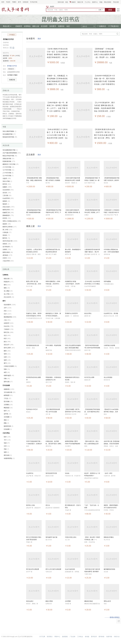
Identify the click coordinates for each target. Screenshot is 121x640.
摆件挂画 (8, 455)
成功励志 (7, 255)
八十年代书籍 (8, 173)
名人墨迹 (8, 291)
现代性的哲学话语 (51, 473)
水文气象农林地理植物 (12, 153)
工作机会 (80, 636)
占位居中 (15, 9)
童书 (7, 363)
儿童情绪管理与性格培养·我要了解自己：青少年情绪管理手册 (92, 252)
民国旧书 (8, 282)
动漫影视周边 (9, 458)
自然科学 (8, 323)
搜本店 (84, 26)
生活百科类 (8, 190)
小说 (7, 320)
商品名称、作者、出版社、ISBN (57, 10)
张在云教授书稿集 (9, 131)
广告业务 (72, 636)
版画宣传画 (8, 426)
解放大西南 (49, 601)
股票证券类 (8, 252)
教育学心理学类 (9, 227)
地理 (7, 360)
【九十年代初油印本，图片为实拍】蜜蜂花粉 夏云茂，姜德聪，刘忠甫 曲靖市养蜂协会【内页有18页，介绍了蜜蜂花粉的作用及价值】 (104, 108)
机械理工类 (8, 212)
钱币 (7, 411)
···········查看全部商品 (112, 617)
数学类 (6, 238)
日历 (7, 446)
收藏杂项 (9, 389)
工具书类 (7, 195)
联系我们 (50, 636)
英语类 (6, 235)
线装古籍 (8, 278)
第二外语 (7, 229)
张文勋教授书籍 (9, 134)
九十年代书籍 (8, 175)
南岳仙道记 (29, 601)
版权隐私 (65, 636)
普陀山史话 (107, 601)
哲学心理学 (9, 348)
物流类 (6, 204)
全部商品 (27, 26)
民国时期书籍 (9, 161)
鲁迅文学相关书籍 (10, 156)
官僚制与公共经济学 (71, 313)
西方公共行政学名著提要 (53, 569)
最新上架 (35, 26)
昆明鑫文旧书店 (8, 39)
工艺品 (7, 398)
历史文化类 (8, 207)
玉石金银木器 (9, 392)
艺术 (7, 314)
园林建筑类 (8, 215)
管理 (7, 354)
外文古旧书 (9, 297)
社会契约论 (29, 473)
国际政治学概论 (109, 537)
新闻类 (6, 201)
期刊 (7, 285)
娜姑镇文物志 (88, 601)
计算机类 (7, 232)
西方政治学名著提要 (32, 569)
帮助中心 (57, 636)
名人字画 (8, 294)
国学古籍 (8, 381)
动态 (68, 26)
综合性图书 (10, 304)
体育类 (7, 244)
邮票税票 (8, 395)
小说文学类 (8, 261)
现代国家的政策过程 (32, 345)
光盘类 (7, 178)
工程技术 (8, 329)
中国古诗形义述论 (70, 537)
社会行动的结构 (70, 569)
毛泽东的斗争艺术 (32, 409)
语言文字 (8, 345)
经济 (7, 338)
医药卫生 (8, 332)
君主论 (48, 505)
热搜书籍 (109, 636)
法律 (7, 357)
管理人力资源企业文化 (12, 221)
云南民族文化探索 (109, 345)
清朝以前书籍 (8, 158)
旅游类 (7, 224)
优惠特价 (61, 26)
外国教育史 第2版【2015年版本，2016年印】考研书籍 (72, 284)
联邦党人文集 (30, 505)
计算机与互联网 (10, 366)
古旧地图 (8, 417)
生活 (7, 335)
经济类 (7, 218)
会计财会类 (8, 246)
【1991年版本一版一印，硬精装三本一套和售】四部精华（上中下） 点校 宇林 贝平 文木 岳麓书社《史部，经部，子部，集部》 (57, 108)
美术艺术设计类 (10, 241)
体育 (7, 372)
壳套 (6, 449)
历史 (7, 311)
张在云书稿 (7, 181)
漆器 (6, 420)
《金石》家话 (108, 473)
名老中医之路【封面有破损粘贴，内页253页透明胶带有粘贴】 (111, 443)
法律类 (7, 249)
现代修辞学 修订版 (51, 537)
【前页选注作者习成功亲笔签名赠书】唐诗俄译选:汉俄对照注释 (92, 571)
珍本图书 (52, 26)
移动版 (87, 636)
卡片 (7, 440)
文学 (7, 308)
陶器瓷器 (8, 408)
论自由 (67, 473)
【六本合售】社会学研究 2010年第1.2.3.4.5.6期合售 (92, 284)
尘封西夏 (68, 601)
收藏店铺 (12, 80)
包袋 (7, 443)
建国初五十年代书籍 (10, 164)
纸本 (7, 437)
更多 (39, 39)
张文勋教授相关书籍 (10, 150)
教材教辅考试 (10, 317)
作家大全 (117, 636)
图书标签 (101, 636)
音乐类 (7, 192)
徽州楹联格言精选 (109, 569)
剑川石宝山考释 (89, 377)
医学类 (7, 184)
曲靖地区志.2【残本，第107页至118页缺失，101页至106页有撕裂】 (53, 316)
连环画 (7, 414)
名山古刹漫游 (108, 377)
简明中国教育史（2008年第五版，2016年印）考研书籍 (53, 284)
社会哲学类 (8, 198)
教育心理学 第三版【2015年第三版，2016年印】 (33, 284)
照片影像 (8, 401)
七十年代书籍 (8, 170)
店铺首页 (18, 26)
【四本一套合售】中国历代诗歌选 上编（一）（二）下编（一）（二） (92, 539)
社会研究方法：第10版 (111, 313)
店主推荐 (44, 26)
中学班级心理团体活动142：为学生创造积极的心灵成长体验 (111, 252)
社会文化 (8, 326)
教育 (7, 351)
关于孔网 (42, 636)
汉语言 (7, 258)
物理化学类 (8, 210)
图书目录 (94, 636)
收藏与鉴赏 (9, 375)
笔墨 (6, 452)
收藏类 (7, 187)
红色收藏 (8, 429)
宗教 (7, 378)
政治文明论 (87, 313)
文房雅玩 (8, 404)
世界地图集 (107, 281)
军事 (7, 369)
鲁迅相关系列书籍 (10, 137)
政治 (7, 341)
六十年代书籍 (8, 167)
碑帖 (6, 423)
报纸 (7, 288)
